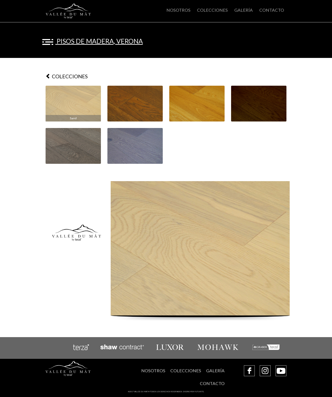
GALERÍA (243, 10)
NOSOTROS (178, 10)
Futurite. (199, 391)
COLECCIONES (212, 10)
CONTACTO (271, 10)
